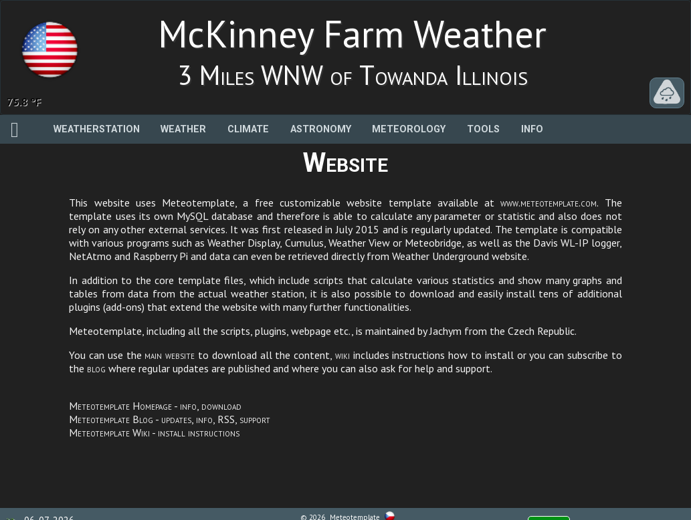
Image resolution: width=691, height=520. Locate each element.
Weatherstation (97, 129)
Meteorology (409, 129)
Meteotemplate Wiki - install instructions (154, 432)
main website (169, 355)
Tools (483, 129)
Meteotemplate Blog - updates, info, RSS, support (169, 419)
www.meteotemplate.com (548, 202)
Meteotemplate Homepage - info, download (155, 405)
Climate (248, 129)
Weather (183, 129)
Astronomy (320, 129)
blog (96, 368)
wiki (342, 355)
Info (532, 129)
